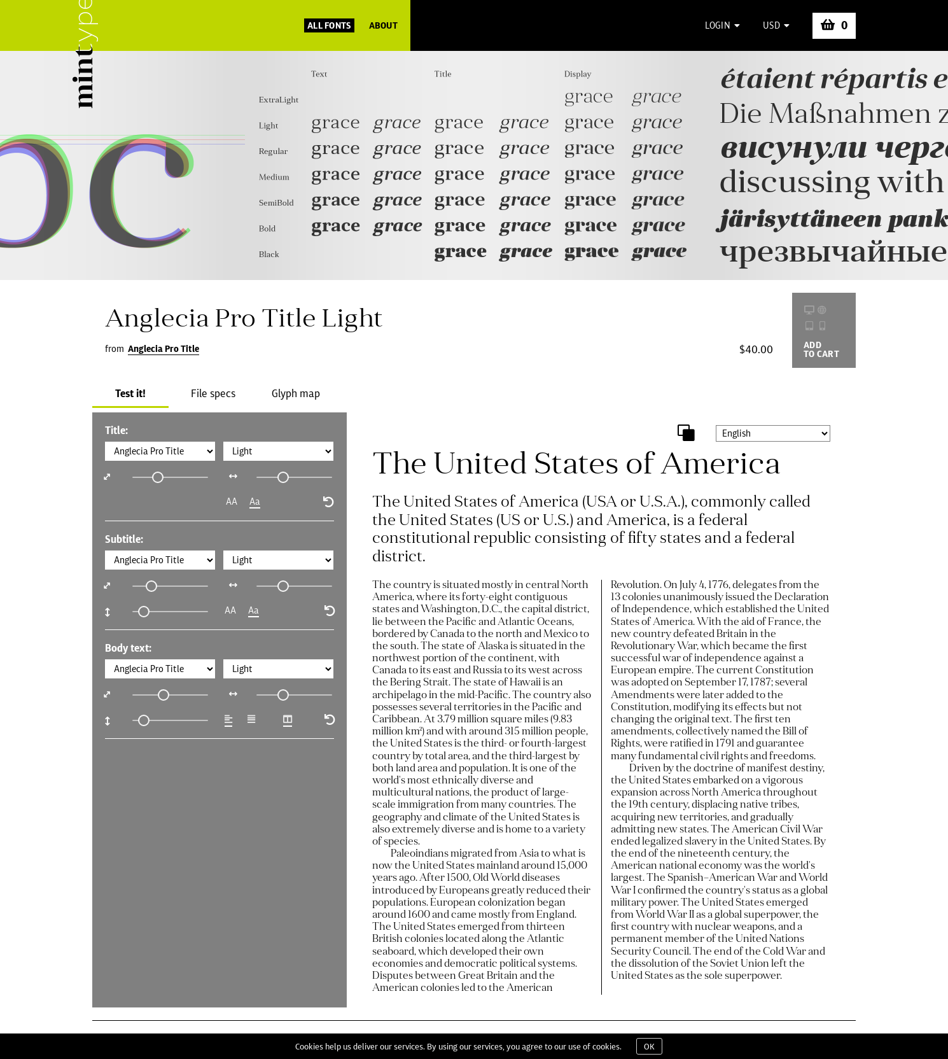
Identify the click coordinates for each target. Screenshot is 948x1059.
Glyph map (296, 393)
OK (649, 1046)
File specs (213, 393)
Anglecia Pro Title (163, 348)
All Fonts (329, 25)
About (383, 25)
